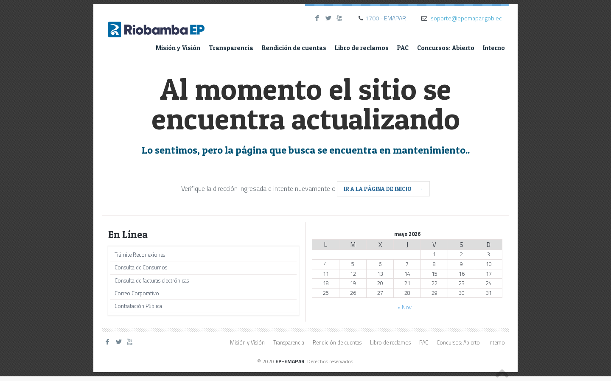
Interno (494, 48)
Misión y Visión (178, 48)
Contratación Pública (138, 306)
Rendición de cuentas (294, 48)
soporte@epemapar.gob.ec (466, 18)
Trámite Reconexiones (140, 255)
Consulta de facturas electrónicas (152, 281)
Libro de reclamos (362, 48)
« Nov (405, 307)
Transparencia (231, 48)
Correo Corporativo (137, 293)
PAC (403, 48)
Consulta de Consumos (141, 267)
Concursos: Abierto (445, 48)
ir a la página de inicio (383, 188)
